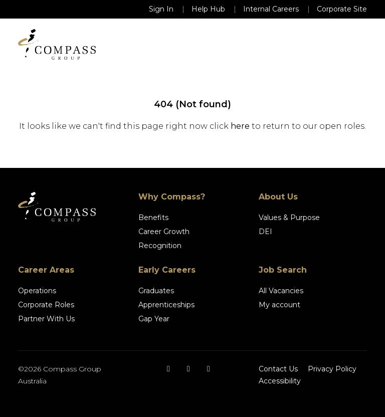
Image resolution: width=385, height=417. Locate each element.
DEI (265, 231)
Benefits (153, 217)
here (240, 126)
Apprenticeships (166, 304)
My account (279, 304)
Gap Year (153, 318)
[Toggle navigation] (353, 45)
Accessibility (280, 380)
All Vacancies (281, 290)
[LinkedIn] (209, 368)
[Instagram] (188, 368)
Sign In (161, 9)
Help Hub (208, 9)
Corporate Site (342, 9)
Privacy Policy (332, 368)
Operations (37, 290)
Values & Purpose (289, 217)
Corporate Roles (46, 304)
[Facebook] (168, 368)
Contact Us (278, 368)
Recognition (159, 245)
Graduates (156, 290)
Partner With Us (46, 318)
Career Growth (163, 231)
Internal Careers (271, 9)
